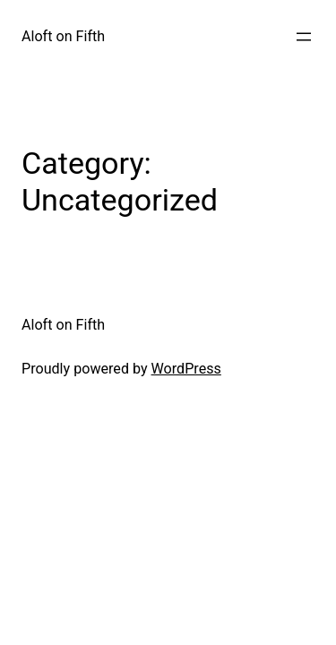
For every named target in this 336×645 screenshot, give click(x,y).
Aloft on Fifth (63, 36)
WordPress (186, 368)
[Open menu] (303, 36)
